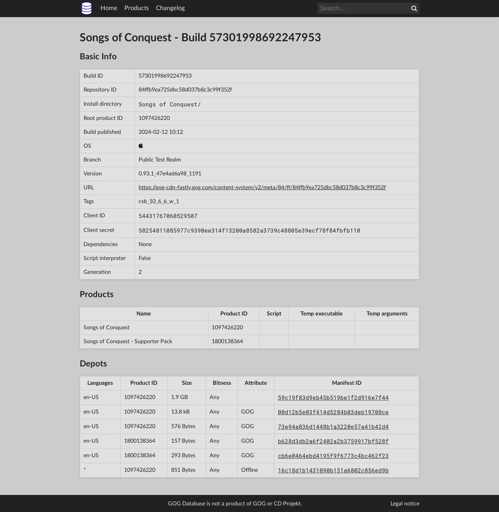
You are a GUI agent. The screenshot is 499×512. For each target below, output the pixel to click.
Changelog (170, 8)
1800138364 (227, 341)
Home (108, 8)
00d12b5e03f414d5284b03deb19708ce (333, 412)
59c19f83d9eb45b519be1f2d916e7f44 (333, 397)
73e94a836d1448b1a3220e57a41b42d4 (333, 426)
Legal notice (405, 503)
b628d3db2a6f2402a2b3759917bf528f (333, 441)
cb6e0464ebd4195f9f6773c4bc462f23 (333, 455)
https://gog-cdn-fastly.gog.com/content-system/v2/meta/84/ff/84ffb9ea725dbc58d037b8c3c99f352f (262, 187)
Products (136, 8)
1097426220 (154, 118)
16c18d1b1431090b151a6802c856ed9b (333, 470)
